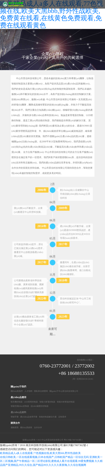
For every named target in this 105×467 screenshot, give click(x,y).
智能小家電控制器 (47, 402)
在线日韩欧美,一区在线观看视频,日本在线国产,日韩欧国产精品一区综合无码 (44, 457)
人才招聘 (28, 391)
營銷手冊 (15, 417)
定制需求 (62, 417)
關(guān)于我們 (18, 386)
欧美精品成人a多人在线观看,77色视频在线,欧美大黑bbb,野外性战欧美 (40, 453)
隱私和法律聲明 (41, 391)
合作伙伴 (38, 427)
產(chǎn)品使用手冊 (28, 417)
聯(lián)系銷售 (26, 427)
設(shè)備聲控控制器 (39, 406)
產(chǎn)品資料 (18, 412)
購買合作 (15, 423)
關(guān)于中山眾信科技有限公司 (63, 391)
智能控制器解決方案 (48, 417)
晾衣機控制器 (17, 402)
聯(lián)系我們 (17, 391)
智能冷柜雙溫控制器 (66, 402)
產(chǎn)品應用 (18, 397)
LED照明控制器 (31, 402)
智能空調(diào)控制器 (20, 406)
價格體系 (15, 427)
